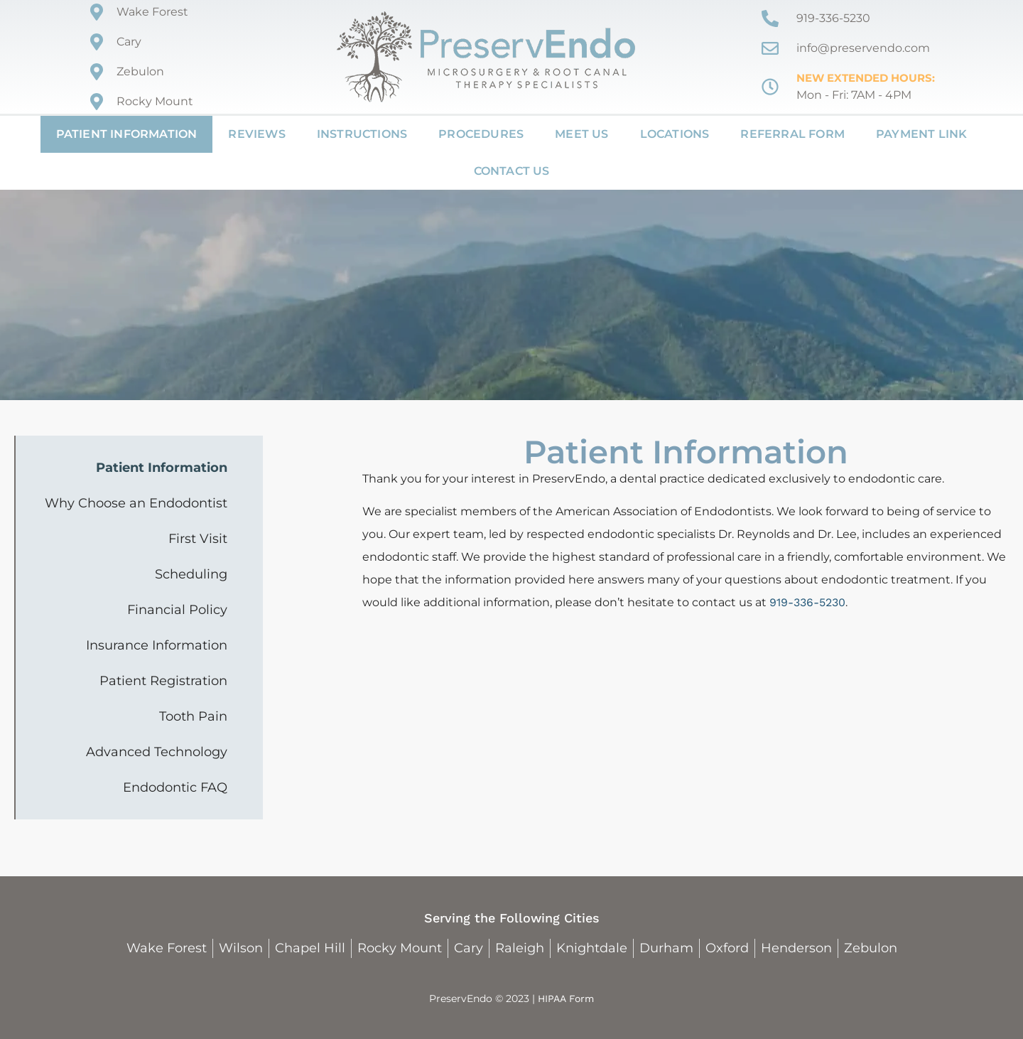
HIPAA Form (566, 998)
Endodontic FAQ (175, 787)
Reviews (256, 134)
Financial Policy (177, 610)
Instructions (362, 134)
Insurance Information (156, 645)
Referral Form (792, 134)
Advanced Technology (156, 752)
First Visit (197, 539)
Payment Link (921, 134)
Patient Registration (163, 681)
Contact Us (512, 171)
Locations (675, 134)
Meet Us (581, 134)
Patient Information (126, 134)
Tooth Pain (193, 716)
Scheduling (191, 574)
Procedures (481, 134)
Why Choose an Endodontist (136, 503)
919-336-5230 (807, 602)
